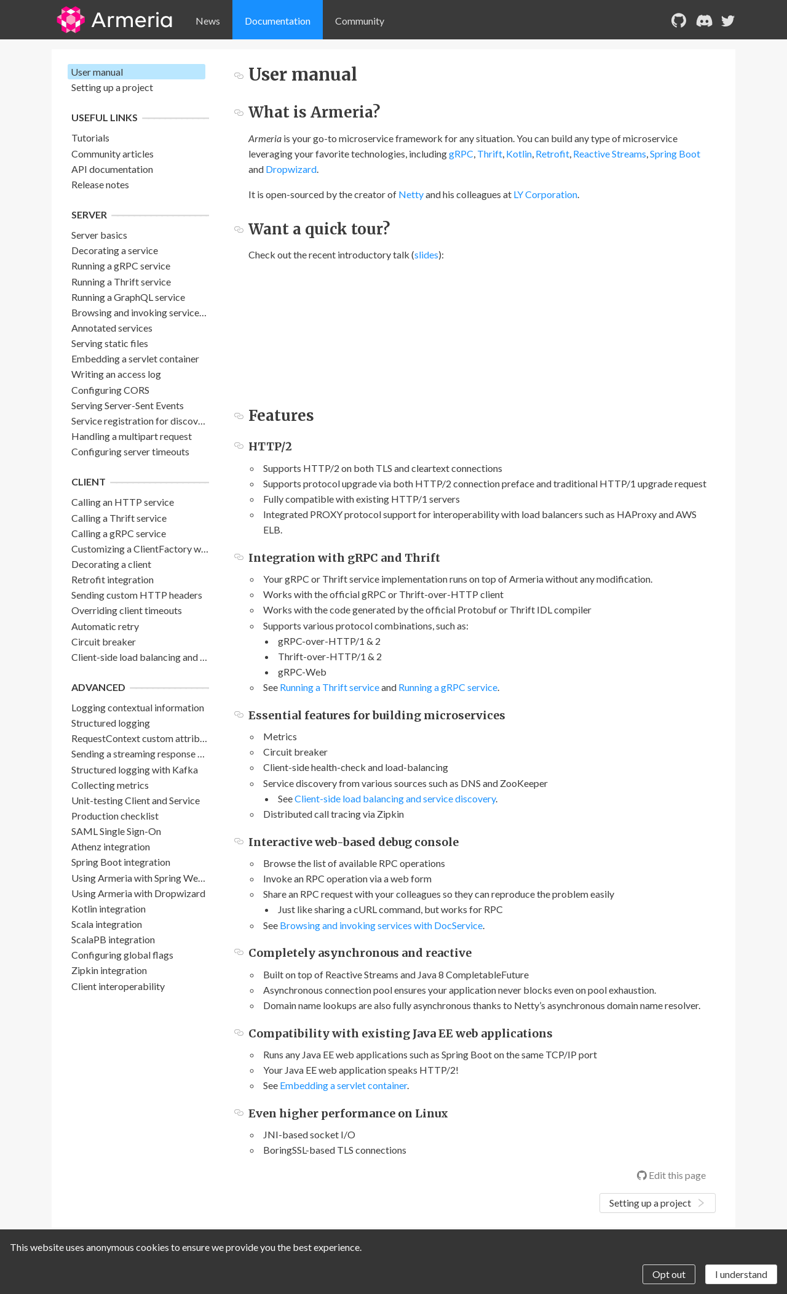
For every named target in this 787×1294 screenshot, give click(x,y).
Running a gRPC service (120, 265)
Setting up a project (112, 87)
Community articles (112, 153)
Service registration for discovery (141, 420)
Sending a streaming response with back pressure (174, 753)
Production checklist (115, 815)
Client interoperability (118, 986)
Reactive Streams (609, 153)
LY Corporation (545, 194)
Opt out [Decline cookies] (669, 1274)
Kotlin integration (108, 908)
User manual (97, 72)
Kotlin (519, 153)
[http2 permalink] (238, 446)
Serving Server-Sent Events (127, 405)
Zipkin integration (109, 970)
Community (359, 20)
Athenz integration (110, 846)
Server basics (99, 235)
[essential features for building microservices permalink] (238, 715)
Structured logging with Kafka (134, 769)
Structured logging (110, 723)
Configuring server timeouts (130, 451)
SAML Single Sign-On (116, 831)
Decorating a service (114, 250)
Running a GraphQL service (128, 297)
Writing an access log (116, 374)
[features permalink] (238, 415)
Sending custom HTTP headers (136, 595)
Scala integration (106, 924)
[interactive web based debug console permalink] (238, 842)
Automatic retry (105, 626)
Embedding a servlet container (135, 358)
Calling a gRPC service (118, 533)
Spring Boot (675, 153)
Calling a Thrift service (119, 518)
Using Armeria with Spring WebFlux (146, 878)
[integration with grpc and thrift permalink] (238, 558)
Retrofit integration (112, 579)
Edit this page (671, 1175)
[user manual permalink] (238, 74)
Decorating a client (111, 564)
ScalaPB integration (113, 939)
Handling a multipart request (131, 436)
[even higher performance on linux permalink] (238, 1113)
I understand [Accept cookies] (741, 1274)
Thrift (489, 153)
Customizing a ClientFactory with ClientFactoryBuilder (187, 548)
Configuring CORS (110, 390)
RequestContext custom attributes (144, 738)
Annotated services (111, 327)
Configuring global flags (122, 955)
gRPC (461, 153)
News (208, 20)
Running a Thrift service (121, 281)
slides (426, 254)
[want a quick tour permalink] (238, 229)
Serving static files (109, 343)
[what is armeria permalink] (238, 112)
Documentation (277, 20)
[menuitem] (207, 21)
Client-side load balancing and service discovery (172, 657)
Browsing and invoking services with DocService (172, 312)
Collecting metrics (110, 785)
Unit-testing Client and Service (135, 800)
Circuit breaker (103, 641)
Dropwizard (291, 169)
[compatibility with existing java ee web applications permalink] (238, 1033)
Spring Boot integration (120, 862)
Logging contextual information (137, 707)
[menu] (422, 21)
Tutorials (90, 137)
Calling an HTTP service (122, 502)
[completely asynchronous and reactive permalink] (238, 953)
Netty (411, 194)
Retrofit (552, 153)
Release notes (100, 184)
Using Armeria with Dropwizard (138, 893)
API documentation (112, 169)
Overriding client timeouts (126, 610)
